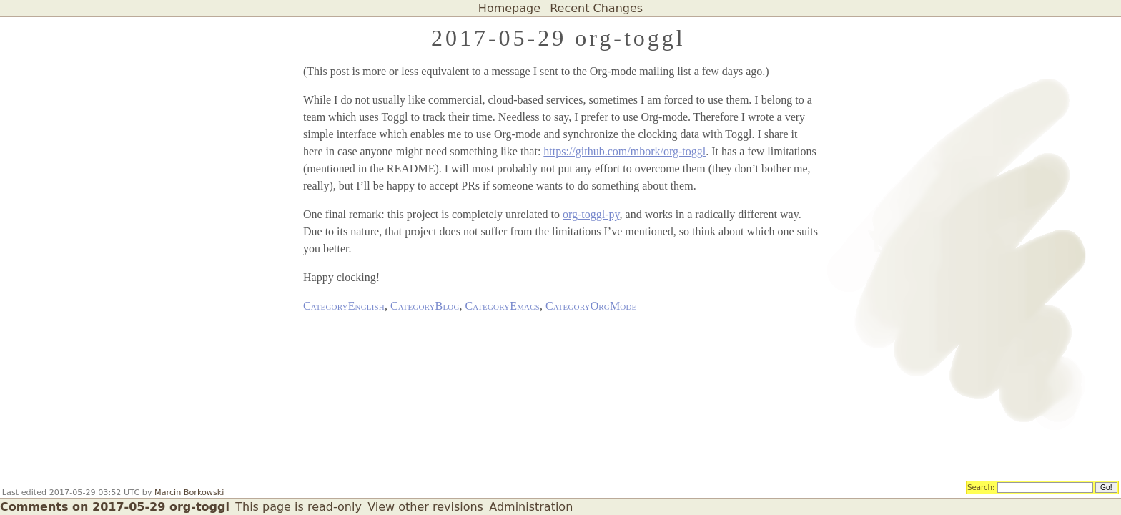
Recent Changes (596, 8)
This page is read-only (298, 507)
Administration (531, 507)
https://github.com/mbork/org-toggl (624, 151)
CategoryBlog (425, 306)
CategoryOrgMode (590, 306)
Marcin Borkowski (189, 492)
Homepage (509, 8)
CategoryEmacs (502, 306)
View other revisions (425, 507)
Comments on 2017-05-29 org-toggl (114, 507)
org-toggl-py (591, 214)
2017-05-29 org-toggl (558, 38)
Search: (981, 486)
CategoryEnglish (344, 306)
